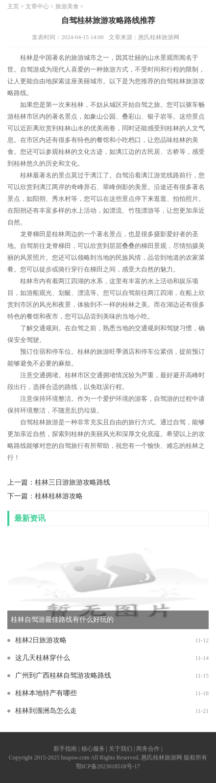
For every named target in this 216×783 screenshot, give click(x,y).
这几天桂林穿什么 (42, 657)
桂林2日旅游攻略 (41, 640)
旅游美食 (67, 6)
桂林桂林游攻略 (59, 496)
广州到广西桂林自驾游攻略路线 (63, 675)
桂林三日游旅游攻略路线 (72, 482)
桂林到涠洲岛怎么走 (46, 710)
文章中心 (37, 6)
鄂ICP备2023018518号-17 (108, 766)
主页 (13, 6)
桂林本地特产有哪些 (46, 693)
